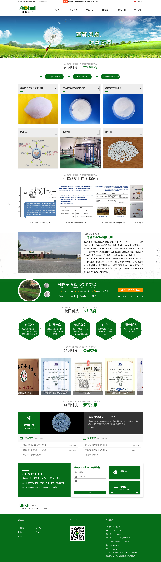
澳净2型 (66, 132)
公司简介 (39, 528)
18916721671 (157, 250)
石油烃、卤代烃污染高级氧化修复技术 (142, 223)
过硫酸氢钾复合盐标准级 (31, 88)
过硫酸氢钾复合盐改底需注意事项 (34, 445)
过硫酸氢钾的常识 (91, 455)
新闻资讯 (106, 10)
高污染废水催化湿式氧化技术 (71, 223)
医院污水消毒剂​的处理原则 (32, 455)
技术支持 (97, 438)
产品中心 (90, 10)
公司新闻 (29, 423)
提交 (90, 492)
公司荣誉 (122, 10)
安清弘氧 (23, 508)
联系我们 (138, 10)
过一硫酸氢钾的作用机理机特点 (96, 445)
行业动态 (34, 438)
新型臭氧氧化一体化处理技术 (35, 223)
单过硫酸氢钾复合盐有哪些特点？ (97, 450)
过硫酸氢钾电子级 (113, 88)
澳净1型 (23, 132)
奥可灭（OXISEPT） (35, 508)
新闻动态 (21, 532)
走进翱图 (74, 10)
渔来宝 (46, 508)
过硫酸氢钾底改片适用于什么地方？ (101, 417)
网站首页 (57, 10)
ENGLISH (138, 1)
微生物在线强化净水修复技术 (106, 223)
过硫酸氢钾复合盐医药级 (74, 88)
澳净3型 (108, 132)
